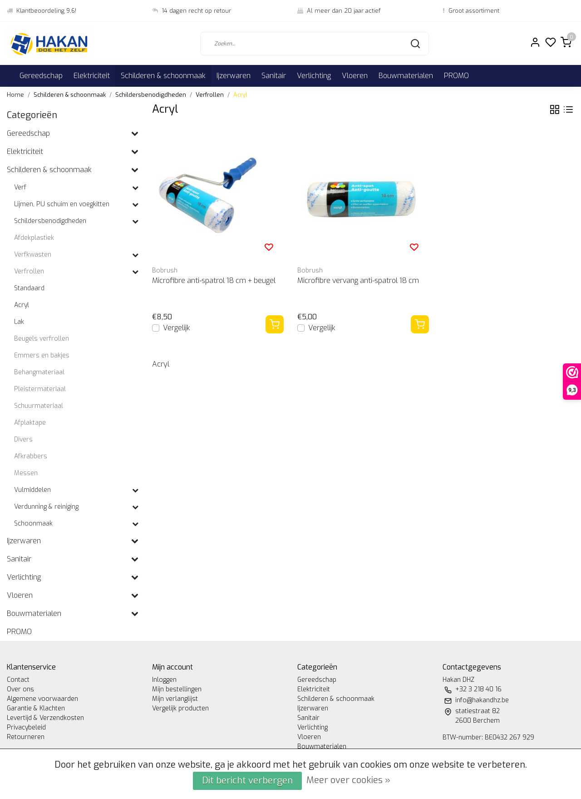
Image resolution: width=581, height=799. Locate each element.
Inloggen (164, 679)
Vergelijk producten (180, 708)
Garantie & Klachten (36, 708)
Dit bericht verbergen (247, 780)
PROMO (456, 75)
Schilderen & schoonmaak (163, 75)
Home (15, 95)
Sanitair (273, 75)
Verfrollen (210, 95)
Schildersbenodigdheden (150, 95)
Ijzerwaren (234, 75)
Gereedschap (41, 75)
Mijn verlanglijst (175, 699)
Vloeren (355, 75)
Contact (18, 679)
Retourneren (25, 737)
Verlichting (314, 75)
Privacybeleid (26, 727)
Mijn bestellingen (177, 689)
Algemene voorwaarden (42, 699)
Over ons (20, 689)
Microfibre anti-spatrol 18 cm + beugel (214, 280)
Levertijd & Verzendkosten (45, 718)
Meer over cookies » (348, 780)
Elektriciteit (92, 75)
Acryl (240, 95)
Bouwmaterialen (406, 75)
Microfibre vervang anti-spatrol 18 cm (358, 280)
